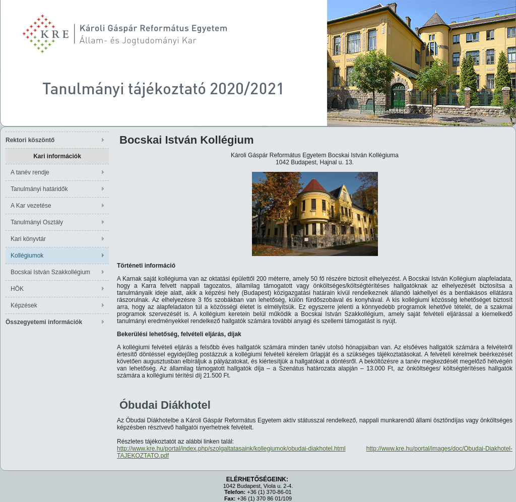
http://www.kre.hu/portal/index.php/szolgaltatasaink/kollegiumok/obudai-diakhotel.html (231, 448)
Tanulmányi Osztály (37, 222)
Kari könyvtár (28, 238)
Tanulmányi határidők (39, 189)
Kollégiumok (27, 255)
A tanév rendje (30, 172)
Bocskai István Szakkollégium (50, 272)
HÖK (17, 288)
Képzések (24, 305)
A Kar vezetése (31, 205)
